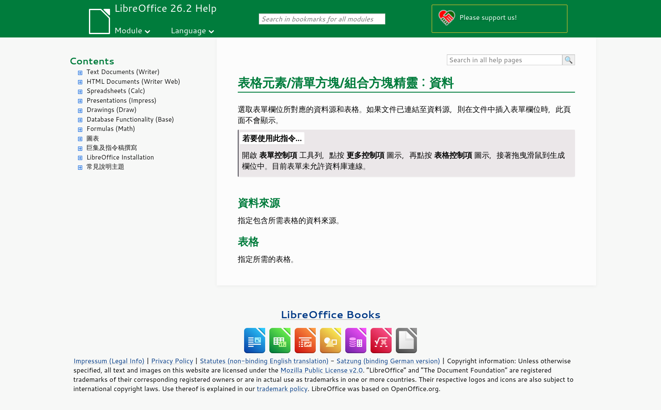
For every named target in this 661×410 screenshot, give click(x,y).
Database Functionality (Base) (130, 119)
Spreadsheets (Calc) (115, 90)
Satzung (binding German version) (388, 360)
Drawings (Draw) (111, 109)
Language (188, 30)
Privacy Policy (172, 360)
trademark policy (282, 388)
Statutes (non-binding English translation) (263, 360)
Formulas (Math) (110, 128)
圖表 (92, 138)
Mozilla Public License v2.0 (321, 370)
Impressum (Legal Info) (109, 360)
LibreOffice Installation (120, 157)
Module (128, 30)
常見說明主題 (105, 166)
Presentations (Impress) (121, 100)
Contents (91, 60)
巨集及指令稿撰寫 (111, 147)
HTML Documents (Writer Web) (133, 81)
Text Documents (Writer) (123, 71)
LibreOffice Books (330, 314)
